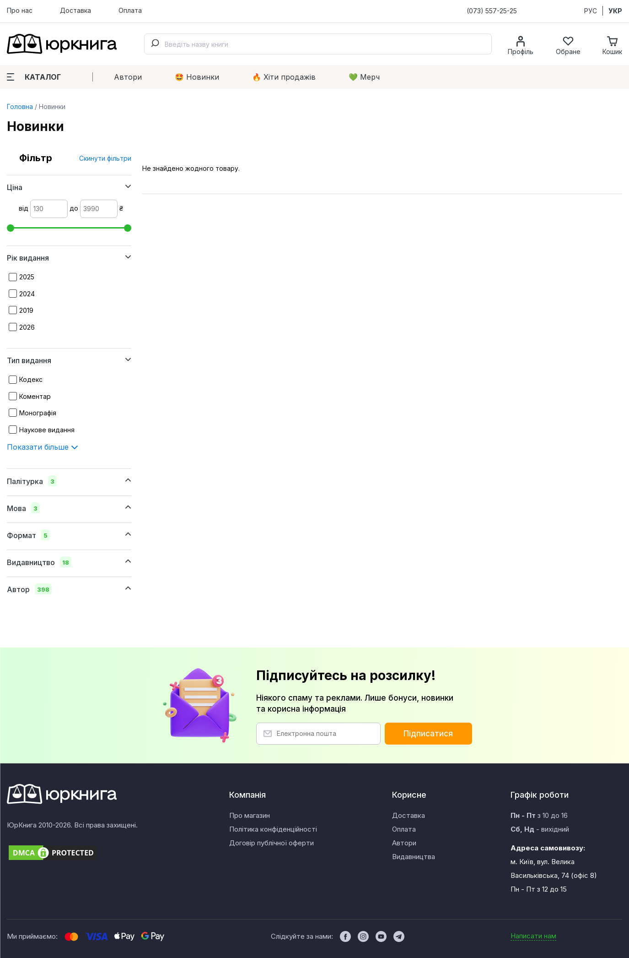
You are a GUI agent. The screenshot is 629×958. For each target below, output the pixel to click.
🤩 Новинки (197, 77)
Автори (128, 77)
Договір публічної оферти (271, 842)
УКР (615, 11)
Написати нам (533, 935)
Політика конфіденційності (273, 829)
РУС (590, 11)
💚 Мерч (364, 77)
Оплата (130, 10)
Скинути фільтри (105, 158)
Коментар (35, 396)
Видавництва (413, 856)
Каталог (34, 77)
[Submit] (155, 44)
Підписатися (428, 733)
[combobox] (318, 43)
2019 (26, 310)
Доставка (75, 10)
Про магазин (249, 815)
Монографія (37, 413)
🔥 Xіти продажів (284, 77)
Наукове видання (47, 430)
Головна (20, 106)
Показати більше (42, 447)
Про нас (19, 10)
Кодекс (31, 379)
